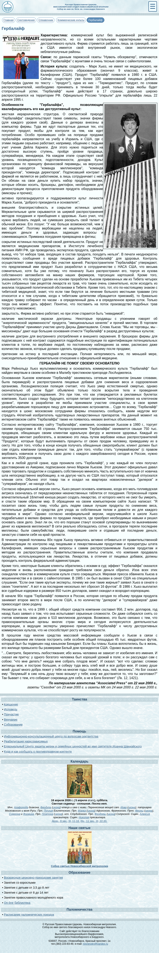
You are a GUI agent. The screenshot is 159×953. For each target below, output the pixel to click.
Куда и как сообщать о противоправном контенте (38, 751)
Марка (82, 810)
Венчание (10, 719)
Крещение (11, 704)
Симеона (14, 814)
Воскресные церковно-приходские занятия (33, 877)
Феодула (45, 807)
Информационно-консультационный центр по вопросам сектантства (51, 736)
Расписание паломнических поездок (29, 914)
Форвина (28, 814)
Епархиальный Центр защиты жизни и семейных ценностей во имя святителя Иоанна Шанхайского (73, 746)
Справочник (46, 20)
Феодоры (100, 814)
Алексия (145, 814)
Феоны (139, 810)
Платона (47, 814)
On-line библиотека (17, 902)
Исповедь (10, 709)
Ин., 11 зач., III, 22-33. (94, 821)
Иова (123, 807)
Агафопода (21, 807)
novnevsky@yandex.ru (95, 943)
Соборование (13, 724)
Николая (84, 817)
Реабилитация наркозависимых (26, 741)
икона (56, 807)
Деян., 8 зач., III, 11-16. (66, 821)
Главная (9, 20)
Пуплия (48, 810)
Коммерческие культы (71, 20)
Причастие (11, 714)
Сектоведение (26, 20)
